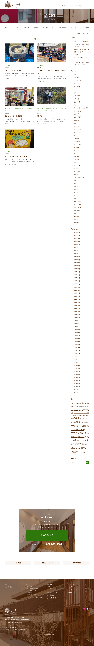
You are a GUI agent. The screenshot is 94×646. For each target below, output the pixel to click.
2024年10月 (77, 290)
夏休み (76, 174)
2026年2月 (77, 241)
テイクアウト (77, 132)
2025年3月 (77, 275)
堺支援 (76, 168)
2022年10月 (77, 362)
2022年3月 (77, 383)
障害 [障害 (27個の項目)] (79, 452)
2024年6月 (77, 302)
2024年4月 (77, 308)
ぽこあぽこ (77, 147)
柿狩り (54, 108)
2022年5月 (77, 377)
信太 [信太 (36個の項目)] (81, 418)
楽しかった (59, 108)
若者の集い (77, 216)
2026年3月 (77, 238)
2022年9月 (77, 365)
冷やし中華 (77, 165)
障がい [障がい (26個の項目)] (87, 444)
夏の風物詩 (77, 171)
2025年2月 (77, 278)
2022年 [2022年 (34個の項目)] (75, 403)
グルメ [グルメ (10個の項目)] (84, 413)
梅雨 (75, 183)
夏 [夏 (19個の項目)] (76, 426)
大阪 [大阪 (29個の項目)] (81, 426)
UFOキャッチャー (79, 80)
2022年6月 (77, 374)
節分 (75, 213)
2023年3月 (77, 347)
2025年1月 (77, 281)
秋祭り (76, 198)
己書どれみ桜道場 (79, 177)
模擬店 (76, 189)
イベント (12, 108)
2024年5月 (77, 305)
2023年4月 (77, 344)
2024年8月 (77, 296)
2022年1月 (77, 386)
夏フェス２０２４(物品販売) (13, 116)
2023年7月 (77, 335)
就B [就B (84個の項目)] (84, 426)
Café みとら (77, 77)
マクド (76, 150)
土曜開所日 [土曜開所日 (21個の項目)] (86, 422)
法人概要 (18, 563)
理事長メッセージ (47, 563)
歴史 (49, 586)
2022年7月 (77, 371)
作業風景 (76, 159)
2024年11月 (77, 287)
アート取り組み (78, 83)
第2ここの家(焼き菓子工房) (32, 588)
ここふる (76, 120)
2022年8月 (77, 368)
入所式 (76, 162)
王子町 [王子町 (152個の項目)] (74, 433)
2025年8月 (77, 260)
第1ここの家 (25, 108)
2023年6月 (77, 338)
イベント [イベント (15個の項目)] (76, 413)
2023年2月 (77, 350)
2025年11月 (77, 250)
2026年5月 (77, 232)
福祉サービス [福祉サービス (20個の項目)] (81, 437)
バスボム (76, 138)
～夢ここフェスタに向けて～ (14, 70)
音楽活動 (76, 222)
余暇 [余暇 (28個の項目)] (84, 415)
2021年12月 (77, 389)
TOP (78, 33)
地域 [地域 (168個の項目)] (73, 426)
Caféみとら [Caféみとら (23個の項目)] (83, 406)
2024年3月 (77, 311)
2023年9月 (77, 329)
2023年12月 (77, 320)
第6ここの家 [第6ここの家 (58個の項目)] (81, 440)
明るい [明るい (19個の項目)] (85, 430)
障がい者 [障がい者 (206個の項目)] (75, 448)
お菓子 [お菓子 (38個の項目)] (76, 410)
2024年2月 (77, 314)
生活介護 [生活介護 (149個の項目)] (82, 433)
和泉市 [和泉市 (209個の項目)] (79, 422)
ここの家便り (8, 65)
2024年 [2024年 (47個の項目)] (86, 403)
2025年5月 (77, 269)
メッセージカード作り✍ (81, 41)
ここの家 (76, 114)
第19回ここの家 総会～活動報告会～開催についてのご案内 (81, 52)
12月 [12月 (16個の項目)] (72, 403)
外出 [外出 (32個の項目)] (78, 426)
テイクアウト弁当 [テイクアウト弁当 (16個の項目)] (78, 415)
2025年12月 (77, 247)
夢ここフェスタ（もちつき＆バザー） (16, 156)
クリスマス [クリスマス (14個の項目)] (80, 413)
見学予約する (47, 535)
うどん (76, 92)
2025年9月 (77, 257)
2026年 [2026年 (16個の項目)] (78, 406)
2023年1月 (77, 353)
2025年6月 (77, 266)
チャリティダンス (79, 129)
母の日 (76, 192)
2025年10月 (77, 254)
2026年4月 (77, 235)
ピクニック (77, 141)
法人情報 (50, 588)
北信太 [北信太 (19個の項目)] (74, 422)
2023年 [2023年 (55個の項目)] (81, 403)
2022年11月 (77, 359)
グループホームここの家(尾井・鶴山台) (35, 597)
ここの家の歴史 (76, 563)
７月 (75, 74)
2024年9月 (77, 293)
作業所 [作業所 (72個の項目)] (76, 418)
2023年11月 (77, 323)
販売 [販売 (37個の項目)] (83, 444)
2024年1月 (77, 317)
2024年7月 (77, 299)
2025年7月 (77, 263)
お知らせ (43, 108)
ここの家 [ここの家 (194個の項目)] (83, 409)
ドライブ (76, 135)
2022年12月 (77, 356)
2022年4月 (77, 380)
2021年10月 (77, 392)
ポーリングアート (79, 144)
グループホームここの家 (81, 108)
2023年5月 (77, 341)
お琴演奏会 (77, 96)
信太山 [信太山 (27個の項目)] (85, 418)
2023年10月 (77, 326)
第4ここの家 (29, 592)
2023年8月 (77, 332)
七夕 (75, 153)
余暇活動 (76, 156)
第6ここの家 (49, 111)
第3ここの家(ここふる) (31, 590)
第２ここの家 (42, 111)
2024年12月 (77, 284)
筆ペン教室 (77, 210)
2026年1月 (77, 244)
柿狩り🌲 (40, 116)
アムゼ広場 (7, 108)
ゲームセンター (78, 111)
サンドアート (77, 123)
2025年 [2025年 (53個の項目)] (73, 406)
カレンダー (77, 105)
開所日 (76, 219)
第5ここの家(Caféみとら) (32, 594)
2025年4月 (77, 272)
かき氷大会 (77, 102)
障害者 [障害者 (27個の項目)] (83, 452)
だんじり (76, 126)
